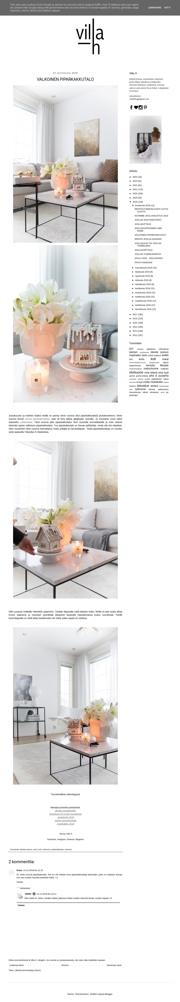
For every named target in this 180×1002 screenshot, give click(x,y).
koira (141, 359)
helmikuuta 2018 (143, 305)
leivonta (150, 365)
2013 (135, 331)
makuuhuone (151, 368)
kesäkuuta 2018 (143, 288)
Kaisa (19, 870)
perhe (132, 376)
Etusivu (65, 965)
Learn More (154, 7)
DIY (131, 348)
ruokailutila (156, 382)
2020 (135, 193)
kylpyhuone (154, 362)
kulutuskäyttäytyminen (137, 362)
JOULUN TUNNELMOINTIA (148, 254)
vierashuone (135, 392)
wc (167, 392)
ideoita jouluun (26, 849)
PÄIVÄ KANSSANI (143, 262)
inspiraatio (135, 355)
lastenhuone (135, 365)
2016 (135, 318)
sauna (166, 382)
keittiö (165, 355)
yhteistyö (133, 395)
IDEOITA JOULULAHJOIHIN (148, 239)
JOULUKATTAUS (143, 224)
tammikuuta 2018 (143, 309)
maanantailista (135, 369)
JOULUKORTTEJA (144, 250)
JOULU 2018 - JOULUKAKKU (149, 258)
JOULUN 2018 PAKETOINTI (148, 220)
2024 (135, 177)
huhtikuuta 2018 (143, 296)
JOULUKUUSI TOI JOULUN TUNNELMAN (148, 244)
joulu (35, 849)
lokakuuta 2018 (142, 272)
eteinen (133, 352)
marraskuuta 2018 (144, 267)
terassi (154, 385)
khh (131, 359)
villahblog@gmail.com (139, 99)
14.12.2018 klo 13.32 (33, 870)
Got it (167, 7)
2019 (135, 197)
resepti (139, 382)
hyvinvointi (144, 352)
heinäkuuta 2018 (143, 284)
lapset (166, 362)
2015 (135, 323)
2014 (135, 327)
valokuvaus (163, 389)
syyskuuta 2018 (143, 276)
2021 (135, 189)
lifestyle (164, 365)
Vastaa (20, 882)
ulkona (152, 389)
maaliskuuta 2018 (144, 301)
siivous (132, 386)
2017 (135, 314)
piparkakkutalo (57, 849)
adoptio (140, 349)
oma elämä (150, 372)
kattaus (157, 355)
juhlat (150, 355)
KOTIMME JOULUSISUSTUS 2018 (151, 216)
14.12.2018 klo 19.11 (46, 894)
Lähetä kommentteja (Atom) (27, 970)
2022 (135, 185)
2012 (135, 335)
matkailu (165, 368)
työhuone (140, 389)
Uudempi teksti (16, 965)
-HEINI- (28, 894)
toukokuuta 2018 (143, 292)
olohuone (46, 849)
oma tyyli (163, 372)
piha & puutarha (159, 375)
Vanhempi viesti (114, 965)
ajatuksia (151, 349)
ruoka (146, 382)
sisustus (68, 849)
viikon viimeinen (151, 392)
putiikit (147, 379)
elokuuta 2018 (142, 280)
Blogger (108, 994)
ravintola (132, 382)
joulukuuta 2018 (143, 205)
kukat (165, 359)
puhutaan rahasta (136, 379)
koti (39, 849)
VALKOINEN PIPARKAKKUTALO (150, 235)
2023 (135, 181)
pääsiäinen (157, 379)
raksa (166, 379)
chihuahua (164, 349)
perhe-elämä (142, 376)
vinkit (162, 392)
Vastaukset (25, 888)
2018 (135, 202)
